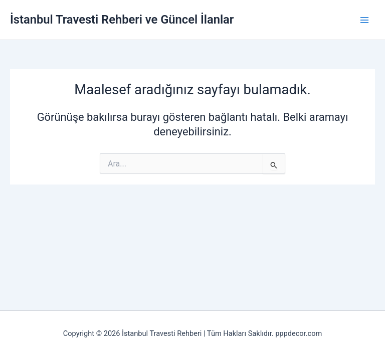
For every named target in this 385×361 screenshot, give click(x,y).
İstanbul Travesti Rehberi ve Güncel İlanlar (122, 20)
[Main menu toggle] (364, 20)
